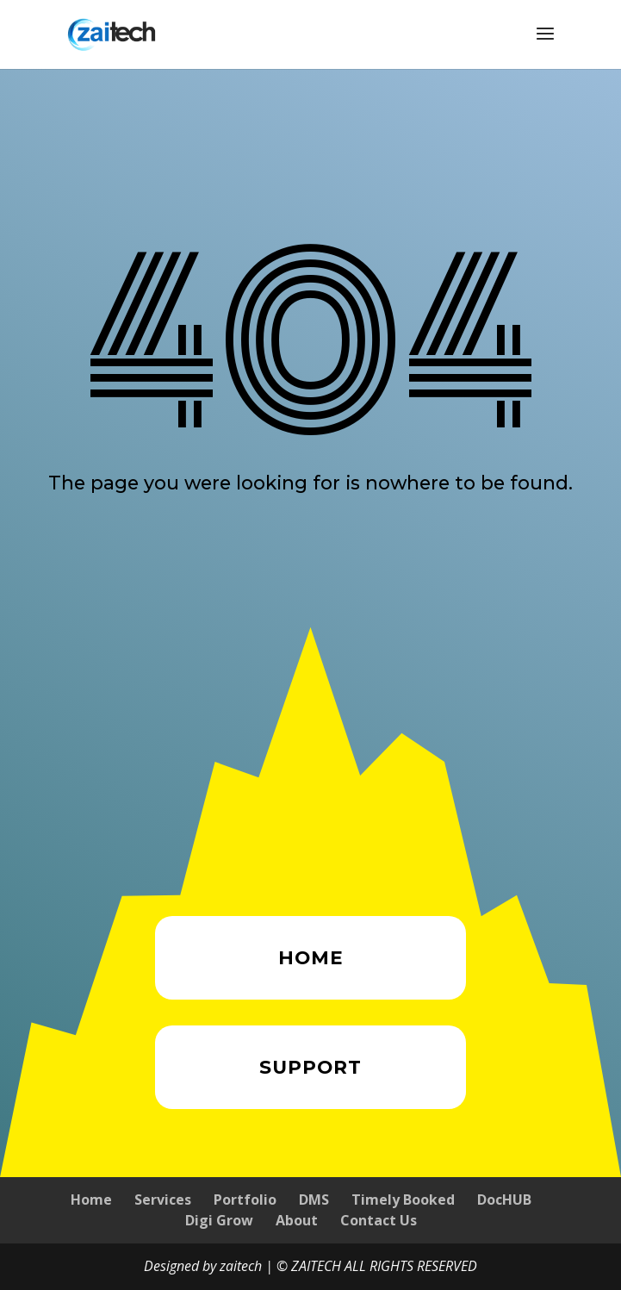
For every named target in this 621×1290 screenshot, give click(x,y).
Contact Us (378, 1220)
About (297, 1220)
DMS (314, 1199)
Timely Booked (403, 1199)
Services (162, 1199)
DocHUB (504, 1199)
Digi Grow (219, 1220)
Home (91, 1199)
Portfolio (245, 1199)
